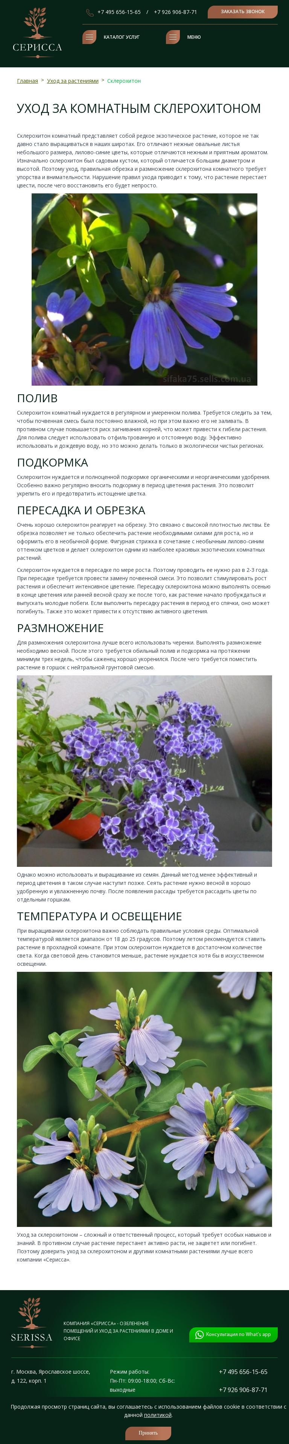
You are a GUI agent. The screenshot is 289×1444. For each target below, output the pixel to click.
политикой (158, 1414)
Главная (27, 80)
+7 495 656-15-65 (119, 11)
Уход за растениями (73, 80)
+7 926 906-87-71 (175, 11)
